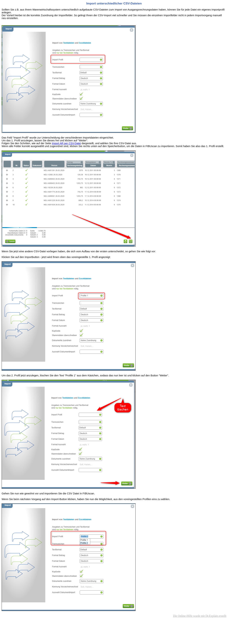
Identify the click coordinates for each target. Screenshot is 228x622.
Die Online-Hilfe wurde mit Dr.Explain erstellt (199, 615)
